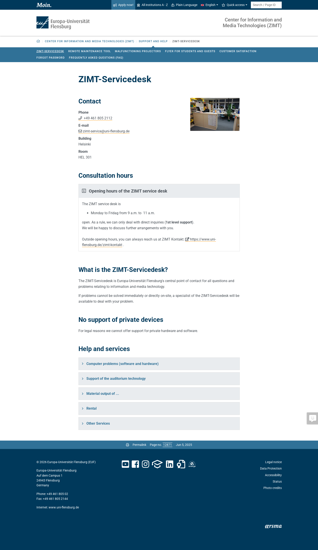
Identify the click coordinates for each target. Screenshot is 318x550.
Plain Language (184, 5)
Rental (91, 408)
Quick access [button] (233, 5)
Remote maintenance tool (89, 51)
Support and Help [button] (153, 41)
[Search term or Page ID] (266, 5)
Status (277, 481)
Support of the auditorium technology (116, 378)
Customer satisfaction (238, 51)
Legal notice (273, 462)
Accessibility (273, 475)
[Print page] (127, 445)
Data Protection (271, 468)
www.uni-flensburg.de (64, 507)
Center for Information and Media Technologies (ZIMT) (252, 22)
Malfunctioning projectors (138, 51)
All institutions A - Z (152, 5)
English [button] (208, 5)
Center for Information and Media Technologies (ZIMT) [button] (89, 41)
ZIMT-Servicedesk (50, 51)
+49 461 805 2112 (97, 118)
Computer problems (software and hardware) (122, 364)
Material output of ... (102, 393)
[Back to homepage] (38, 41)
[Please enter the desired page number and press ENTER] (167, 445)
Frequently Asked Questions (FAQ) (96, 57)
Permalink (139, 445)
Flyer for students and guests (190, 51)
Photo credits (272, 488)
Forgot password (50, 57)
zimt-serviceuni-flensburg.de (106, 131)
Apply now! (123, 5)
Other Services (98, 423)
